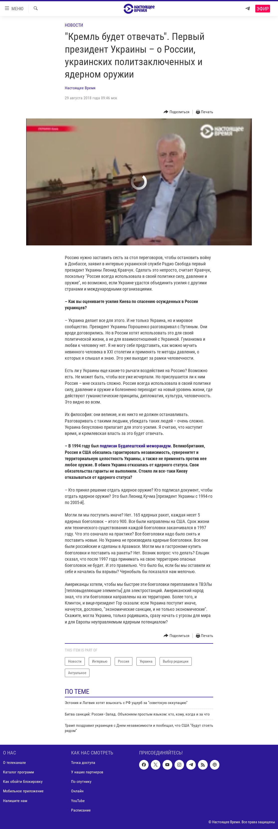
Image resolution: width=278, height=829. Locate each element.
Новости (74, 25)
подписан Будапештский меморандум (135, 445)
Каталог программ (18, 772)
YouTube (78, 800)
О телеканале (14, 762)
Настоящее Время (80, 88)
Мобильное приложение (23, 791)
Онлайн (77, 791)
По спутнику (81, 781)
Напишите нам (15, 800)
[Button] (176, 112)
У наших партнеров (87, 772)
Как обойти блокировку (23, 781)
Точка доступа (83, 762)
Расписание (81, 810)
